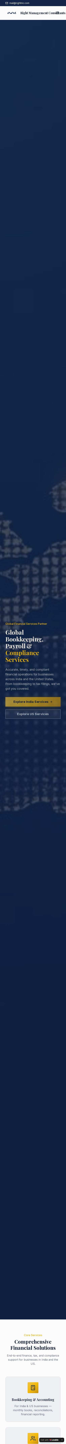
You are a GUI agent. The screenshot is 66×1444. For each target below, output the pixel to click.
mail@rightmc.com (17, 3)
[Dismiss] (62, 1440)
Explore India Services (33, 703)
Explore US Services (33, 715)
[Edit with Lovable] (49, 1440)
